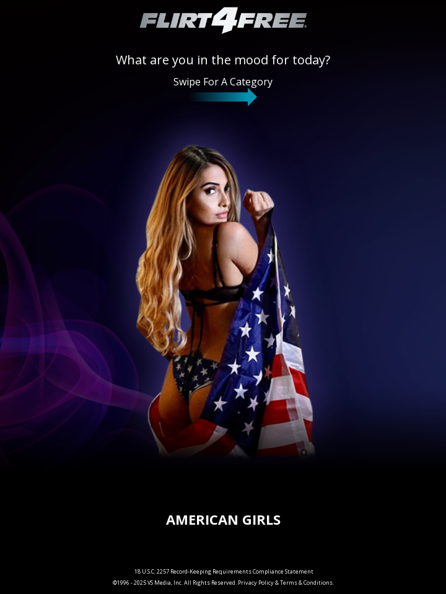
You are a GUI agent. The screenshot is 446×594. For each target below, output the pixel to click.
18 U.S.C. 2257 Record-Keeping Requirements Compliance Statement (223, 571)
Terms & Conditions (306, 583)
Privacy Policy (256, 583)
